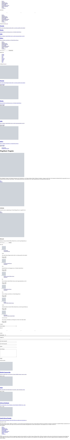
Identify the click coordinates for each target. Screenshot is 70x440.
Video (3, 7)
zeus (2, 56)
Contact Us (3, 8)
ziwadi (3, 55)
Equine (5, 302)
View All (7, 23)
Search (10, 242)
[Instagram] (35, 13)
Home (3, 1)
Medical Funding (4, 16)
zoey (2, 61)
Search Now (11, 50)
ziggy (3, 60)
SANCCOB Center (7, 251)
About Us (3, 15)
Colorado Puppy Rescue (7, 289)
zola (2, 57)
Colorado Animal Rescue (8, 263)
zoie (2, 62)
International (4, 147)
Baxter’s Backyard (5, 6)
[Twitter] (21, 13)
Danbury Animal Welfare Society (9, 276)
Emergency (5, 264)
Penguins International (5, 148)
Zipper (3, 54)
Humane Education (5, 3)
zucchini (3, 58)
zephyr (3, 59)
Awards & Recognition (5, 5)
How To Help (4, 4)
